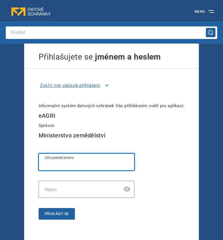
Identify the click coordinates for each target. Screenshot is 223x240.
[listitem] (75, 85)
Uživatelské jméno (59, 158)
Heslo (51, 189)
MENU (200, 12)
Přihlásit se (57, 214)
